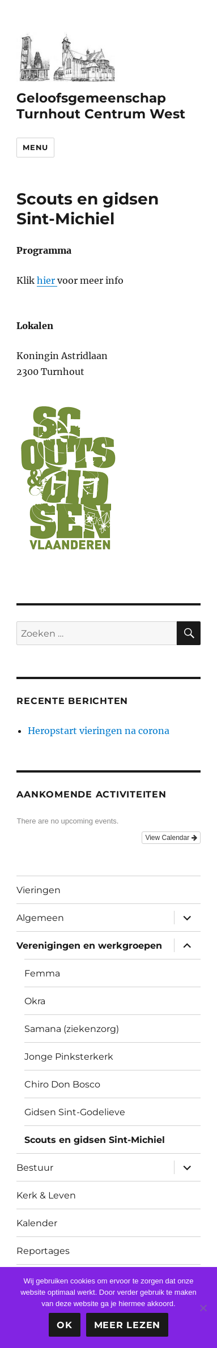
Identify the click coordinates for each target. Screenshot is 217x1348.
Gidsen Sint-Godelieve (74, 1112)
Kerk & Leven (46, 1195)
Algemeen (40, 917)
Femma (42, 973)
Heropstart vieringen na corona (98, 730)
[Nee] (203, 1307)
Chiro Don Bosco (62, 1084)
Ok (65, 1325)
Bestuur (34, 1167)
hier (47, 280)
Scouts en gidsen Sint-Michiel (94, 1139)
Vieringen (38, 890)
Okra (34, 1001)
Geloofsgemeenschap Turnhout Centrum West (100, 106)
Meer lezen (127, 1325)
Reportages (43, 1250)
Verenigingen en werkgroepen (89, 945)
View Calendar (171, 838)
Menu (35, 147)
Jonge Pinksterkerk (68, 1056)
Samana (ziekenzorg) (71, 1028)
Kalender (36, 1223)
